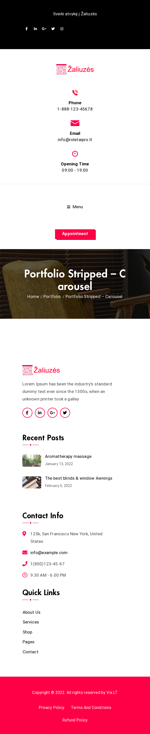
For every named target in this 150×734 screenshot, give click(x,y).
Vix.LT (112, 692)
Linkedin (35, 29)
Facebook (27, 29)
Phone (75, 102)
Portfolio (52, 296)
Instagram (62, 29)
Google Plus (52, 413)
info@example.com (49, 552)
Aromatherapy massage (68, 456)
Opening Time (75, 163)
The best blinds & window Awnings (78, 478)
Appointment (75, 234)
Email (75, 133)
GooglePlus (44, 29)
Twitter (53, 29)
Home (33, 296)
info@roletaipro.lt (75, 139)
